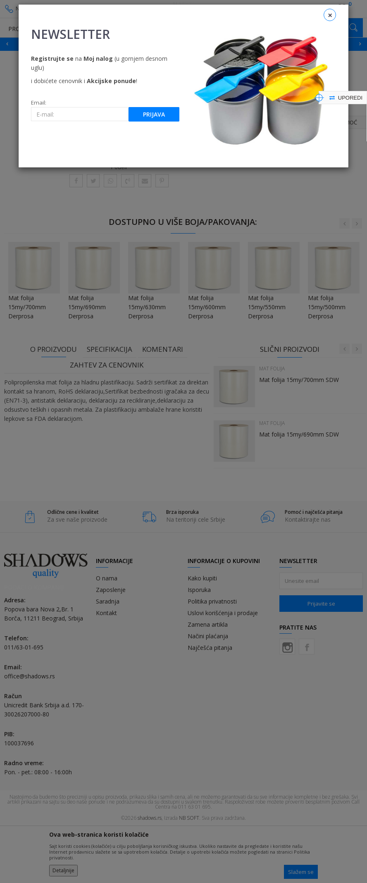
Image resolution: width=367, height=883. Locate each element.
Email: (38, 103)
